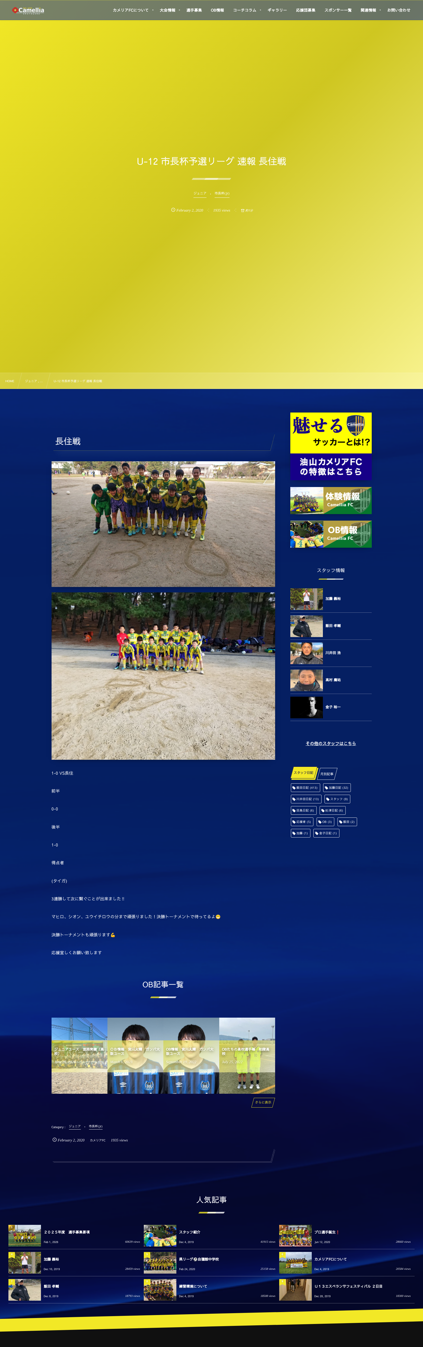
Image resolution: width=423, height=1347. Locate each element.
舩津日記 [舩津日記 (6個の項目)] (334, 810)
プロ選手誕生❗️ (327, 1232)
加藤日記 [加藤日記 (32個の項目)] (338, 788)
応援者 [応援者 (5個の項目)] (304, 822)
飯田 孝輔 (333, 625)
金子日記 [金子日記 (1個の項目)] (328, 833)
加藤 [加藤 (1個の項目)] (302, 833)
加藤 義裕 (333, 598)
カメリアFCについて (330, 1259)
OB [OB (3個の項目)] (327, 822)
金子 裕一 (333, 707)
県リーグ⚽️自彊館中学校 (199, 1259)
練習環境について (193, 1286)
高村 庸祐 (333, 679)
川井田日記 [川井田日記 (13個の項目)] (308, 799)
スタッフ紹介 (189, 1232)
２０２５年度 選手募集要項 (67, 1232)
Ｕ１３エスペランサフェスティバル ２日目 (348, 1286)
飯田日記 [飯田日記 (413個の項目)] (307, 788)
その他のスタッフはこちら (331, 743)
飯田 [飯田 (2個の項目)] (349, 822)
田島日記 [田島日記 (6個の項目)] (305, 810)
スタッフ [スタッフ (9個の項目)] (339, 799)
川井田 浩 (333, 652)
